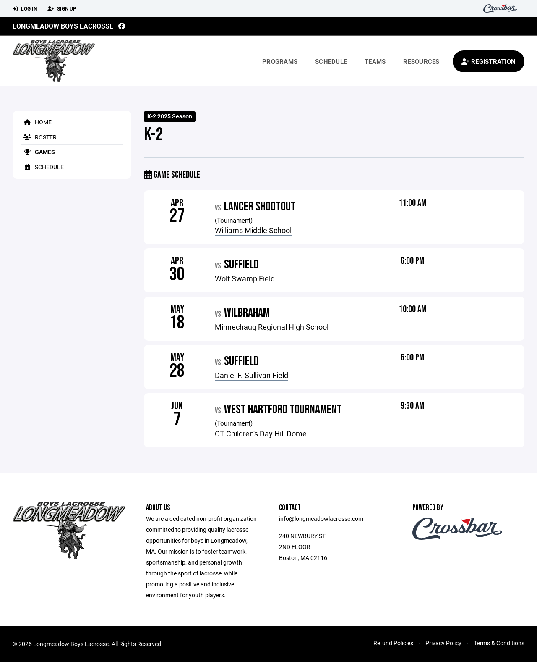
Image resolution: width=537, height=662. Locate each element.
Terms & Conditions (499, 643)
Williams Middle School (253, 230)
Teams (375, 61)
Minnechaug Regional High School (271, 327)
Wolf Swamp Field (245, 278)
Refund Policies (393, 643)
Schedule (331, 61)
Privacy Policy (443, 643)
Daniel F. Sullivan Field (251, 375)
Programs (279, 61)
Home (36, 122)
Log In (25, 9)
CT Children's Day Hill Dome (261, 433)
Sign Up (61, 9)
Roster (39, 137)
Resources (421, 61)
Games (38, 152)
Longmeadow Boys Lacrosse (63, 25)
